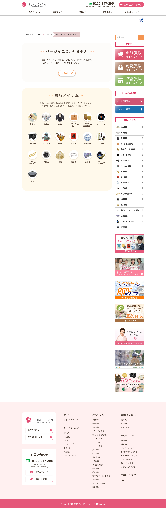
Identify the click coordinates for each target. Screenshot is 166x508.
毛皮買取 (95, 472)
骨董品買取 (96, 457)
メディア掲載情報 (127, 459)
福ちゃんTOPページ (71, 420)
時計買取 (95, 468)
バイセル (124, 480)
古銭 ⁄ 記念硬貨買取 (99, 435)
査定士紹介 (125, 427)
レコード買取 (97, 438)
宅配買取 (67, 437)
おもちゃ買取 (97, 446)
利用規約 (124, 444)
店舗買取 (67, 441)
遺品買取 (67, 452)
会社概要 (124, 441)
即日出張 (67, 448)
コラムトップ (67, 74)
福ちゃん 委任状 (127, 463)
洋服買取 (95, 427)
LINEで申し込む (70, 456)
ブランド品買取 (98, 431)
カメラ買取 (96, 442)
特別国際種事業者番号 (129, 452)
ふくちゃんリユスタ (128, 467)
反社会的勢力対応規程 (129, 456)
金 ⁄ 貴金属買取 (97, 465)
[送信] (141, 37)
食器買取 (95, 424)
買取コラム (125, 420)
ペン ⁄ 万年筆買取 (98, 483)
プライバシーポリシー (129, 448)
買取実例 (124, 424)
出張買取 (67, 433)
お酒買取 (95, 461)
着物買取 (95, 420)
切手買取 (95, 453)
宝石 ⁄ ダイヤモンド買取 (101, 476)
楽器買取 (95, 450)
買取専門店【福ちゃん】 (82, 504)
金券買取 (95, 480)
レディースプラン (70, 444)
